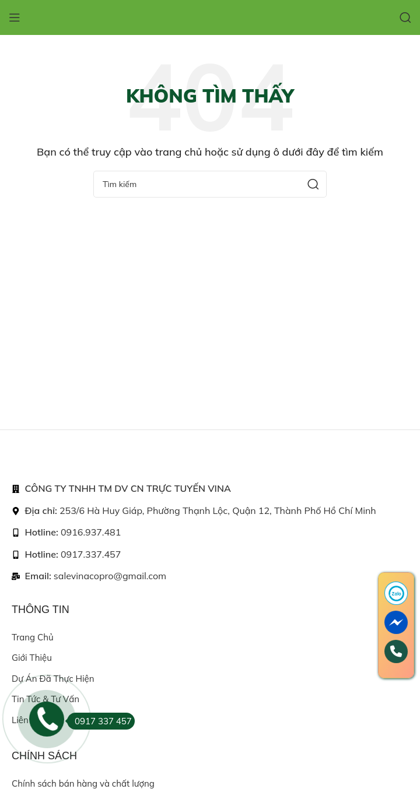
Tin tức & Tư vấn (45, 699)
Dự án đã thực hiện (53, 678)
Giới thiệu (32, 657)
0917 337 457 (99, 721)
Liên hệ (27, 719)
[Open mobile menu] (14, 17)
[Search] (405, 17)
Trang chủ (33, 637)
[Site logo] (210, 16)
